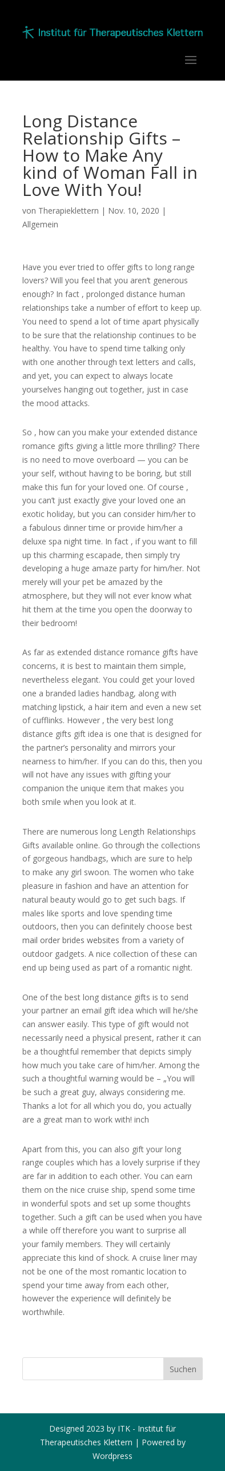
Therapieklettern (68, 210)
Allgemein (40, 224)
